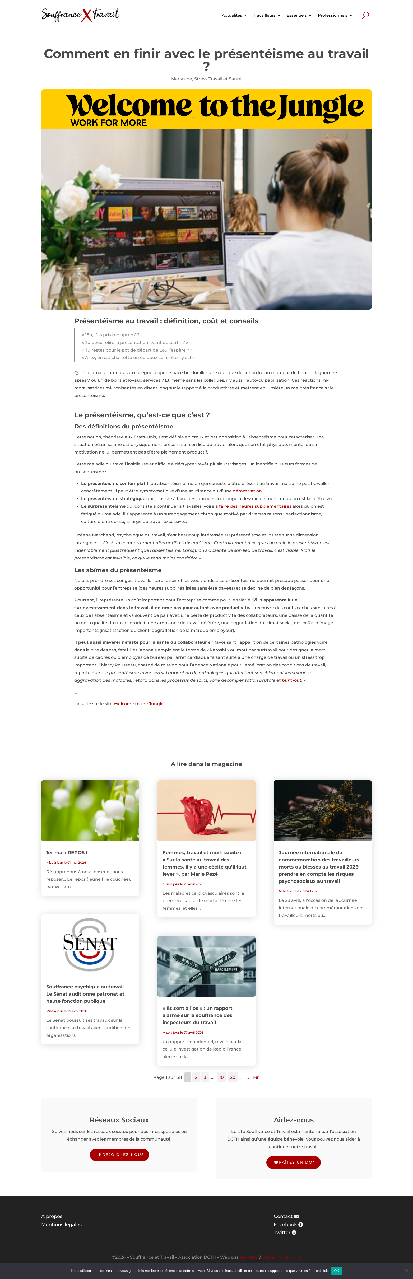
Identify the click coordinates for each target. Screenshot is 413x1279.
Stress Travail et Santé (218, 78)
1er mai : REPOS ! (66, 853)
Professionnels (332, 15)
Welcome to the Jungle (139, 703)
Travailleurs (264, 15)
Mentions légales (61, 1224)
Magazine (181, 78)
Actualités (232, 15)
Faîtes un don (297, 1162)
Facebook (285, 1224)
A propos (51, 1216)
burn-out (291, 680)
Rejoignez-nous (123, 1154)
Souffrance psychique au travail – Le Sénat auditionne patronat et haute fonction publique (86, 994)
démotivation (247, 490)
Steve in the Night (281, 1257)
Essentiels (297, 15)
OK (336, 1271)
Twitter (282, 1232)
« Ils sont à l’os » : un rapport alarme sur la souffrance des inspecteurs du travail (198, 1015)
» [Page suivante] (248, 1077)
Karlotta (248, 1257)
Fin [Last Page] (256, 1077)
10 (221, 1077)
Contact (283, 1216)
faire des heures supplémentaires (255, 506)
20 (232, 1077)
